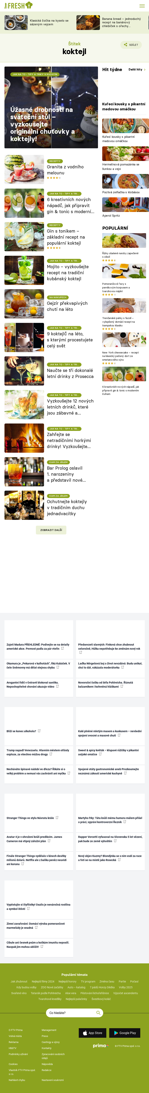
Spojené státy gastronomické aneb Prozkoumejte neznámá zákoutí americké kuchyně (108, 771)
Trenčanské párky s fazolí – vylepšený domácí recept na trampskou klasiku (118, 321)
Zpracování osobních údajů (53, 1056)
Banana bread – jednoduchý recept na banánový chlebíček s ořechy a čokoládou (121, 24)
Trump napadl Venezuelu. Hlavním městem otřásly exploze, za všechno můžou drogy (38, 752)
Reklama (13, 1042)
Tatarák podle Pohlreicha (46, 993)
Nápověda (47, 1064)
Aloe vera (70, 993)
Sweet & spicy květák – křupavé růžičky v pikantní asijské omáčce (108, 752)
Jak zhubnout (19, 981)
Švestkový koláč (101, 999)
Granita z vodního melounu (65, 170)
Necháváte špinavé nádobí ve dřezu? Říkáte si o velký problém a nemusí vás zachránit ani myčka (38, 771)
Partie (122, 981)
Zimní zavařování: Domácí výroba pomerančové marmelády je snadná (36, 925)
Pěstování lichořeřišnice (95, 993)
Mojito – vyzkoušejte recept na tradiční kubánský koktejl (68, 272)
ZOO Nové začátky (52, 987)
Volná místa (15, 1036)
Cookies (13, 1064)
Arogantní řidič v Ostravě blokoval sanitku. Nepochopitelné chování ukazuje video (33, 684)
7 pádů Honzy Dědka (102, 987)
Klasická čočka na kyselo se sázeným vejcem (49, 22)
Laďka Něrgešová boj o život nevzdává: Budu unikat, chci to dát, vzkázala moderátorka (110, 665)
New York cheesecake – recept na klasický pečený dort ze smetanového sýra (120, 356)
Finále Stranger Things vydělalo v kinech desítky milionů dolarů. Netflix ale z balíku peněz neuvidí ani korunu (37, 860)
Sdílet (131, 46)
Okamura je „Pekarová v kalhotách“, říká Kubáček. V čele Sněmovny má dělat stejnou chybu (38, 665)
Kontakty (46, 1048)
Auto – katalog (76, 987)
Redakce (46, 1070)
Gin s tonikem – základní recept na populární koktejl (66, 237)
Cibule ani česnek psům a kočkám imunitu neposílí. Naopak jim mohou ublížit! (38, 944)
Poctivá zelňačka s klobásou (121, 192)
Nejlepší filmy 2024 (43, 981)
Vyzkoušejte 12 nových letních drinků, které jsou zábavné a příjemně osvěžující (70, 407)
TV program (88, 981)
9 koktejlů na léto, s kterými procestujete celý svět (70, 340)
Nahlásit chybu (17, 1080)
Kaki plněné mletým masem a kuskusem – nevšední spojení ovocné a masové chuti (110, 733)
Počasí (134, 981)
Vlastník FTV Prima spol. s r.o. (22, 1072)
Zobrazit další (51, 530)
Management (49, 1030)
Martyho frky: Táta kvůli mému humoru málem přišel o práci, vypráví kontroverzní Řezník (110, 820)
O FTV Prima (16, 1030)
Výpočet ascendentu (125, 993)
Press (45, 1036)
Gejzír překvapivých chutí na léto (67, 306)
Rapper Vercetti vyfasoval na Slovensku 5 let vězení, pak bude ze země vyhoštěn (110, 839)
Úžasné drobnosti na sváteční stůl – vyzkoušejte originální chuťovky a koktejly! (42, 124)
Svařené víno (19, 993)
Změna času (107, 981)
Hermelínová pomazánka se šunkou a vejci (120, 167)
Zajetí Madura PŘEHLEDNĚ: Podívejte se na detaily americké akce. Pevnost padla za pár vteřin (38, 646)
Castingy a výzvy (51, 1042)
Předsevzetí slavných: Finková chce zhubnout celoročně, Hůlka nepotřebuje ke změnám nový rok (109, 648)
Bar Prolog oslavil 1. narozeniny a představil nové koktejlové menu (64, 474)
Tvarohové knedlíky (50, 999)
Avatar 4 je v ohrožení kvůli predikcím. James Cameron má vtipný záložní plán (34, 839)
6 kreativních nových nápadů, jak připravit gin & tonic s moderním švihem (120, 390)
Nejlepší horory (67, 981)
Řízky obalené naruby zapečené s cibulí (120, 255)
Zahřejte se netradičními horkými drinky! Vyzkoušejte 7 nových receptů (69, 441)
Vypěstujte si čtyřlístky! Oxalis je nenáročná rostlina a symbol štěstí (38, 906)
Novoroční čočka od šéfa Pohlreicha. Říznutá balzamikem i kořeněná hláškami (105, 684)
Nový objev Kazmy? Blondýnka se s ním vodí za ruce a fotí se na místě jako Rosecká (110, 858)
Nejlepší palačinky (76, 999)
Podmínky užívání (18, 1054)
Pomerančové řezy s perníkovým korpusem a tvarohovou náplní (116, 287)
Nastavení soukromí (53, 1080)
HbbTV (12, 1048)
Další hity (136, 69)
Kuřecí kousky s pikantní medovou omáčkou (118, 139)
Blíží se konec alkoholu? (24, 731)
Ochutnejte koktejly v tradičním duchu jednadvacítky (67, 507)
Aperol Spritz (111, 215)
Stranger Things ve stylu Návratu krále (32, 818)
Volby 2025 (126, 987)
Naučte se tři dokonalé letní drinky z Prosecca (70, 373)
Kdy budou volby (26, 987)
